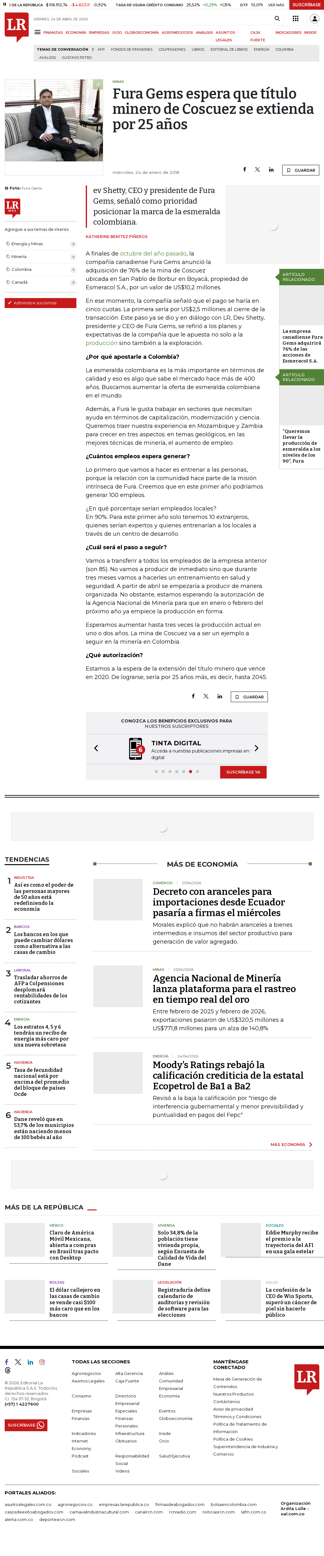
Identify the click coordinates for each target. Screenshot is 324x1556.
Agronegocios (86, 1372)
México (57, 1225)
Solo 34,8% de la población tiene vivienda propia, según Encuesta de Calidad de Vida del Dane (182, 1247)
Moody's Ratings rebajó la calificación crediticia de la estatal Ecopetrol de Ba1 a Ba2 (228, 1075)
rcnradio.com (182, 1511)
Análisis (166, 1372)
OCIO (117, 32)
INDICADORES (289, 32)
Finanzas (80, 1417)
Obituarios (126, 1440)
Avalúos (47, 58)
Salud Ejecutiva (174, 1455)
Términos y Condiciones (237, 1415)
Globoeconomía (175, 1417)
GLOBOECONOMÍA (142, 32)
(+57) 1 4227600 (22, 1403)
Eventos (167, 1410)
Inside (165, 1432)
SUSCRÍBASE (307, 5)
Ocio (164, 1440)
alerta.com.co (19, 1518)
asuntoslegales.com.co (28, 1503)
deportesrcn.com (57, 1518)
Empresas (82, 1410)
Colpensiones (172, 50)
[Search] (277, 19)
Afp (101, 50)
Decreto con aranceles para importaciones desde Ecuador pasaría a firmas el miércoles (219, 901)
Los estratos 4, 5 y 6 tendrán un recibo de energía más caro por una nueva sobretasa (41, 1035)
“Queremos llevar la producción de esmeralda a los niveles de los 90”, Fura (302, 446)
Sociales (275, 1225)
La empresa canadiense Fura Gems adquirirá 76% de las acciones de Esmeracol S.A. (303, 346)
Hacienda (23, 1062)
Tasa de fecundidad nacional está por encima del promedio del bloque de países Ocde (41, 1082)
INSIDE (310, 32)
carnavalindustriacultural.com (99, 1511)
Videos (122, 1470)
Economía (169, 1395)
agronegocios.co (75, 1503)
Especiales (126, 1410)
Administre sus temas (32, 302)
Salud (272, 1282)
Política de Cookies (233, 1438)
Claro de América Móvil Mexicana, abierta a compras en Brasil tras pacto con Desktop (74, 1244)
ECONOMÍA (76, 32)
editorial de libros (229, 50)
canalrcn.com (149, 1511)
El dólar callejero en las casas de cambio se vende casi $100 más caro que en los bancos (75, 1301)
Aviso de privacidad (233, 1408)
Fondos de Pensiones (131, 50)
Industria (24, 877)
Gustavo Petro (77, 58)
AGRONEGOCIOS (177, 32)
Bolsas (57, 1282)
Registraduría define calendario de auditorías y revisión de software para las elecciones (184, 1301)
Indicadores (84, 1432)
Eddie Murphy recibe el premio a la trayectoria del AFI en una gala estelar (292, 1241)
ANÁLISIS (204, 32)
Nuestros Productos (233, 1393)
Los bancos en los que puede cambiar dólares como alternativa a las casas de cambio (43, 943)
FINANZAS (53, 32)
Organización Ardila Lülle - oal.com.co (296, 1508)
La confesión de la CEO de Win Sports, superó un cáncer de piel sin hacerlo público (291, 1301)
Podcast (80, 1455)
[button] (94, 748)
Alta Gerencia (129, 1372)
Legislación (169, 1282)
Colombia (285, 50)
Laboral (22, 969)
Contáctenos (226, 1400)
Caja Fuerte (127, 1380)
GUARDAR (300, 170)
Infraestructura (129, 1432)
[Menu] (38, 32)
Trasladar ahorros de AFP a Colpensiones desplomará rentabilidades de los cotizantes (40, 989)
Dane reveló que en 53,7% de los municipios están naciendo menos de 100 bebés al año (44, 1128)
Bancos (22, 926)
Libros (198, 50)
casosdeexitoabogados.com (34, 1511)
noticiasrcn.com (218, 1511)
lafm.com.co (253, 1511)
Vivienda (166, 1225)
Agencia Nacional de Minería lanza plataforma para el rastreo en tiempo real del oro (224, 988)
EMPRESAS (99, 32)
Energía (261, 50)
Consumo (81, 1395)
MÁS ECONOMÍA (288, 1143)
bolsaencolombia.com (234, 1503)
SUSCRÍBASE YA (243, 771)
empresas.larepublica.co (124, 1503)
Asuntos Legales (88, 1380)
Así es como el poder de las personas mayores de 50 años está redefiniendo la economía (44, 896)
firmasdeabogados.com (180, 1503)
